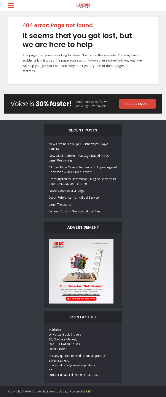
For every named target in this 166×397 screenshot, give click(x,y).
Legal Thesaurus (60, 204)
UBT (88, 391)
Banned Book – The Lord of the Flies (75, 211)
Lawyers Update (58, 391)
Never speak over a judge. (67, 190)
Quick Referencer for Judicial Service (74, 197)
